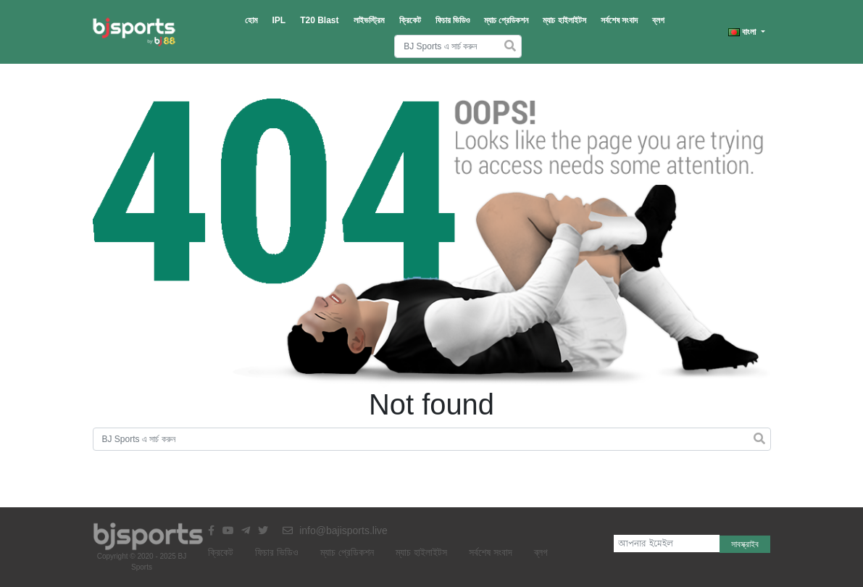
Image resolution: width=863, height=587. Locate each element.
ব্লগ (658, 20)
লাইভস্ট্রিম (369, 20)
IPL (279, 20)
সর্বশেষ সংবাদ (619, 20)
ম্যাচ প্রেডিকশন (506, 20)
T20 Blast (319, 20)
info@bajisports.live (335, 530)
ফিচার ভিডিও (452, 20)
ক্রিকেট (410, 20)
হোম (251, 20)
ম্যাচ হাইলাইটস (564, 20)
